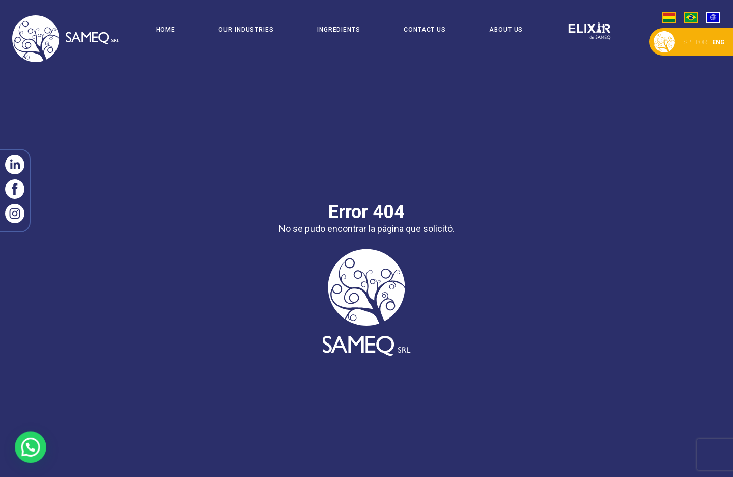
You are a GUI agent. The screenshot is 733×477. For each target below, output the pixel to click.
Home (166, 29)
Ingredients (338, 29)
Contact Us (425, 29)
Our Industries (246, 29)
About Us (506, 29)
